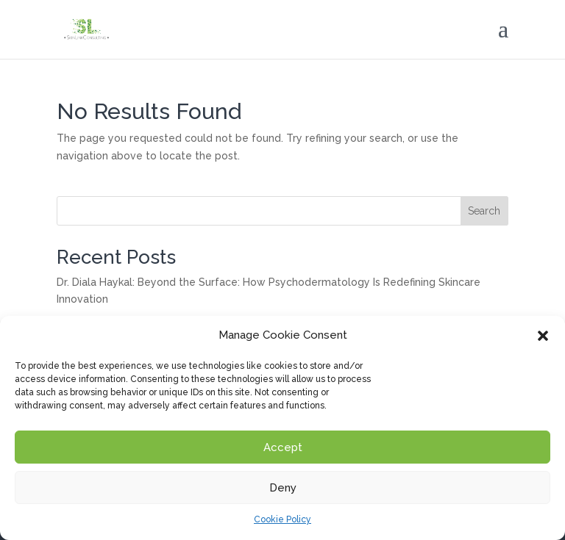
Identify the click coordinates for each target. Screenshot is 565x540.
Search (484, 211)
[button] (543, 335)
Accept (282, 447)
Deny (282, 487)
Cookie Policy (282, 519)
